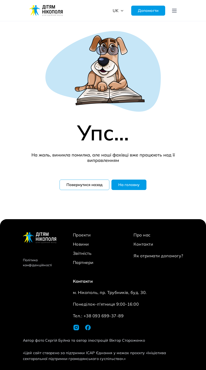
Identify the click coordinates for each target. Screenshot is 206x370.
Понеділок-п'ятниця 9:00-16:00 (106, 304)
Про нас (142, 235)
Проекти (82, 235)
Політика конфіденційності (37, 262)
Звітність (82, 253)
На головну (129, 184)
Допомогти (148, 10)
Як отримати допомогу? (158, 255)
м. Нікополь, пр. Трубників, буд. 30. (110, 292)
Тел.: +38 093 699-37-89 (98, 315)
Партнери (83, 262)
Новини (81, 244)
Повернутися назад (84, 184)
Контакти (143, 244)
